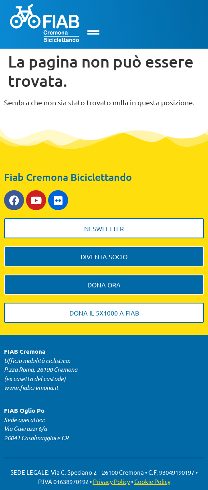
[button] (93, 32)
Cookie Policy (152, 481)
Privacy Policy (111, 481)
